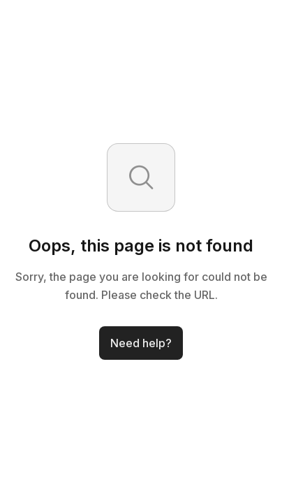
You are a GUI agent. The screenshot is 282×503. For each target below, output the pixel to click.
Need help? (141, 343)
